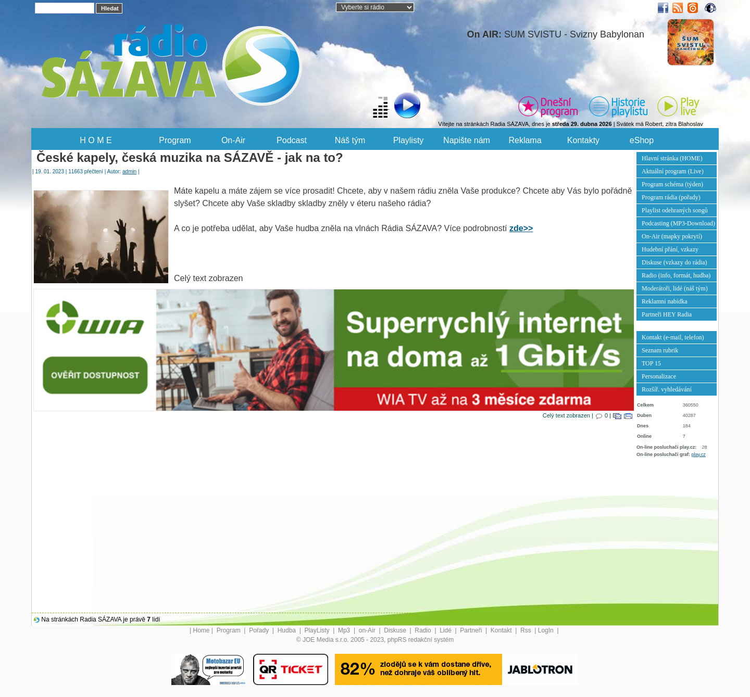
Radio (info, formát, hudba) (676, 275)
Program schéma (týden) (672, 184)
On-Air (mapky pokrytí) (672, 236)
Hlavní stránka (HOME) (672, 158)
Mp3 (345, 630)
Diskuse (396, 630)
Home (201, 630)
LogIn (546, 630)
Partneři (471, 630)
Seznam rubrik (660, 350)
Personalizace (659, 376)
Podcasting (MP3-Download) (678, 223)
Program (175, 140)
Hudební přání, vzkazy (670, 249)
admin (129, 171)
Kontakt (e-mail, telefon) (673, 337)
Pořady (259, 630)
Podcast (292, 140)
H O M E (95, 140)
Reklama (524, 140)
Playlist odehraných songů (675, 210)
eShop (642, 140)
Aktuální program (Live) (673, 171)
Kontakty (583, 140)
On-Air (233, 140)
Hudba (288, 630)
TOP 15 (651, 363)
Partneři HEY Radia (667, 314)
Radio (424, 630)
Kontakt (502, 630)
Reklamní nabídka (665, 301)
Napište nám (466, 140)
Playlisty (408, 140)
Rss (526, 630)
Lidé (446, 630)
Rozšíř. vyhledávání (667, 389)
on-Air (368, 630)
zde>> (521, 228)
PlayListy (317, 630)
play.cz (699, 454)
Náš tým (350, 140)
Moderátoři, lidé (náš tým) (675, 288)
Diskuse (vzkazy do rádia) (674, 262)
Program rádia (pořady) (671, 197)
